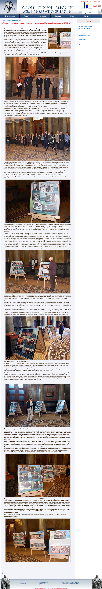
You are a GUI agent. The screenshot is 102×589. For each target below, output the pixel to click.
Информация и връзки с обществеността (70, 582)
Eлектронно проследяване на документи (70, 583)
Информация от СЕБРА (84, 35)
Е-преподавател (23, 583)
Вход (80, 1)
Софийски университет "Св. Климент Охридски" (21, 7)
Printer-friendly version (3, 573)
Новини (8, 20)
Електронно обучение (43, 582)
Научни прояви (82, 39)
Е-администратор (23, 585)
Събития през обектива (84, 28)
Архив (80, 44)
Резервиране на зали (43, 584)
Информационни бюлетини (85, 26)
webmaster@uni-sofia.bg (63, 588)
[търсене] (90, 13)
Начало (3, 20)
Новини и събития (17, 20)
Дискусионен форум (66, 585)
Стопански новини (83, 32)
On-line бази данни (43, 585)
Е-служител (22, 584)
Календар (80, 41)
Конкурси (80, 37)
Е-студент (22, 582)
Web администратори (66, 584)
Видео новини (82, 30)
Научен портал (42, 583)
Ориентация (97, 1)
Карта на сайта (87, 1)
